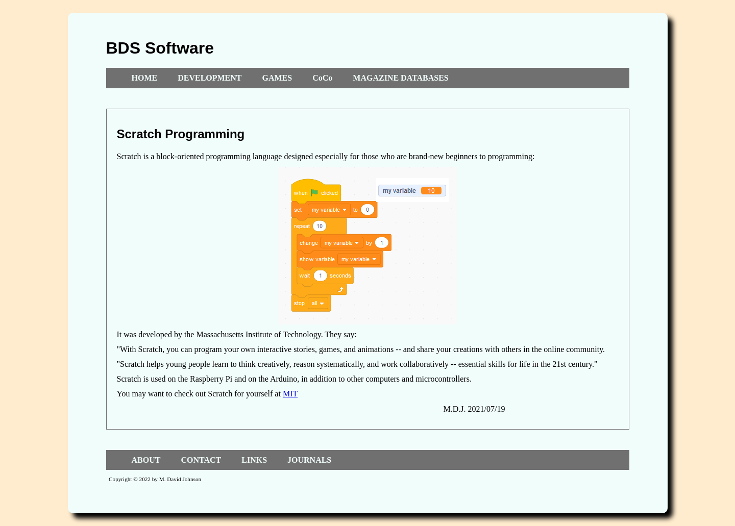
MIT (290, 393)
